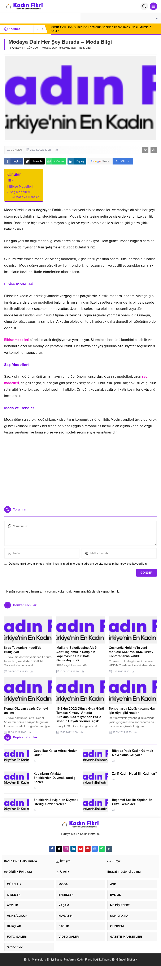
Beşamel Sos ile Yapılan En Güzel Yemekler (132, 802)
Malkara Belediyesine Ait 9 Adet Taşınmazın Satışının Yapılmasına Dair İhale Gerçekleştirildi (76, 654)
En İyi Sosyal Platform (60, 959)
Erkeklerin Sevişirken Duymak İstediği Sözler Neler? (56, 802)
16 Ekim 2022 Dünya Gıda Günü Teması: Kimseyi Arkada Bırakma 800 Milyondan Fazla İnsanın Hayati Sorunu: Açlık (80, 714)
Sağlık (97, 959)
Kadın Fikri (84, 959)
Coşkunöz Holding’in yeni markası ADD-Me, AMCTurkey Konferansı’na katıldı (131, 652)
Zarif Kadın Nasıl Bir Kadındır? (134, 773)
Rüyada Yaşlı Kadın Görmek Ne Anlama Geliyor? (132, 753)
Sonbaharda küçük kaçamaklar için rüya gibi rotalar (132, 710)
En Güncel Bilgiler (123, 959)
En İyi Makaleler (34, 959)
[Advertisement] (80, 470)
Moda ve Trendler (27, 197)
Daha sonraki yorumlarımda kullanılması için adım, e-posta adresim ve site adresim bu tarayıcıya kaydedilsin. (78, 563)
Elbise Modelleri (21, 186)
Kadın (106, 959)
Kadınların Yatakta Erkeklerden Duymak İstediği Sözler (55, 777)
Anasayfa (15, 48)
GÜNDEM (32, 48)
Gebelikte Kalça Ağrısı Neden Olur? (56, 753)
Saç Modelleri (20, 192)
